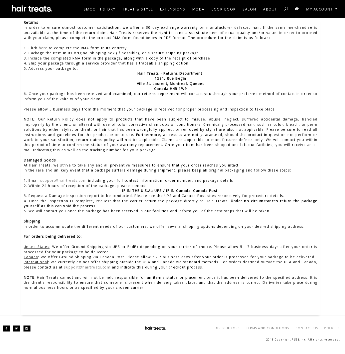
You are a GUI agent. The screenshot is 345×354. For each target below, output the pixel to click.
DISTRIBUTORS (227, 328)
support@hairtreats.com (63, 180)
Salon (249, 9)
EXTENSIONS (172, 9)
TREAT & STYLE (137, 9)
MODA (198, 9)
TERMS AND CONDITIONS (267, 328)
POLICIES (332, 328)
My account (322, 9)
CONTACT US (307, 328)
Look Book (223, 9)
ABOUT (270, 9)
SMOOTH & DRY (99, 9)
